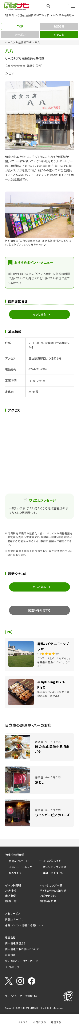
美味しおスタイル (53, 873)
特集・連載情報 (14, 854)
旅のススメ (15, 873)
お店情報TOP (24, 42)
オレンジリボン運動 (54, 867)
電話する (56, 1022)
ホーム (9, 42)
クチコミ (23, 1022)
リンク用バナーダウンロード (21, 961)
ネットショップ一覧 (50, 885)
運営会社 (10, 937)
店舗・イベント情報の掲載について (25, 925)
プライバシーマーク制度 (19, 996)
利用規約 (10, 955)
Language (62, 6)
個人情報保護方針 (16, 943)
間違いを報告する (39, 610)
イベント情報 (13, 885)
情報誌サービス (14, 919)
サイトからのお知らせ (52, 890)
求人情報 (11, 896)
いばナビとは (47, 896)
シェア (10, 73)
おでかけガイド (52, 860)
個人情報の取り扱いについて (22, 949)
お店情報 (10, 890)
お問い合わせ (47, 901)
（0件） (39, 65)
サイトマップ (12, 967)
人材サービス (13, 913)
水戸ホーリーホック (20, 867)
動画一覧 (11, 901)
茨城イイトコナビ (18, 861)
